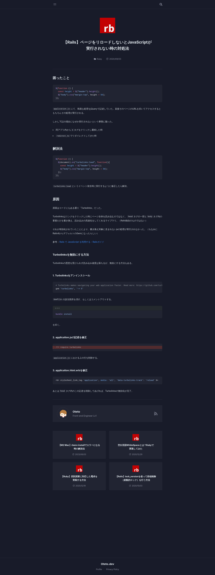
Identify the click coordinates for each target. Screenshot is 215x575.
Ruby (98, 59)
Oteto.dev (107, 564)
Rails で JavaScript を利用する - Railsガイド (82, 241)
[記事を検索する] (161, 4)
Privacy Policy (112, 569)
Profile (99, 569)
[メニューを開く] (55, 4)
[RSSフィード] (156, 413)
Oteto (75, 411)
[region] (107, 287)
